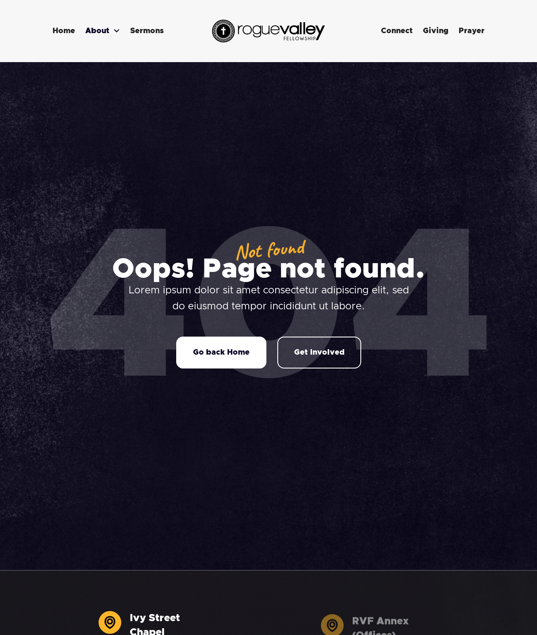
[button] (102, 31)
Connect (397, 31)
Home (63, 31)
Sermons (147, 31)
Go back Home (221, 352)
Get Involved (319, 352)
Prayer (472, 31)
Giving (435, 31)
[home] (268, 31)
